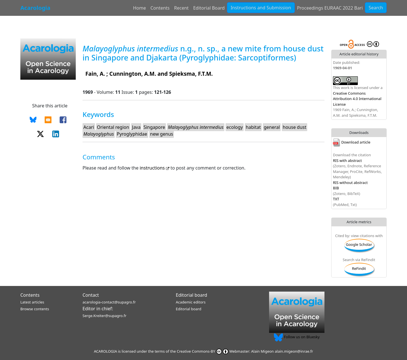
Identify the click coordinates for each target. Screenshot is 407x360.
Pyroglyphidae (132, 134)
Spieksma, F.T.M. (191, 73)
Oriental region (113, 127)
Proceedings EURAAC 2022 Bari (330, 8)
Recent (181, 8)
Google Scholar (359, 244)
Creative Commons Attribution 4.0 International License (357, 99)
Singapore (154, 127)
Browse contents (34, 308)
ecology (234, 127)
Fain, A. (95, 73)
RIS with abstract (347, 160)
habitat (253, 127)
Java (136, 127)
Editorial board (191, 295)
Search (376, 8)
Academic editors (190, 302)
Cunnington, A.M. (132, 73)
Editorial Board (209, 8)
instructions (155, 168)
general (272, 127)
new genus (161, 134)
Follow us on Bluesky (297, 336)
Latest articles (32, 302)
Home (139, 8)
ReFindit (359, 268)
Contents (160, 8)
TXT (336, 198)
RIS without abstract (350, 182)
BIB (336, 187)
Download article (351, 142)
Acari (88, 127)
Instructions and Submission (261, 8)
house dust (294, 127)
